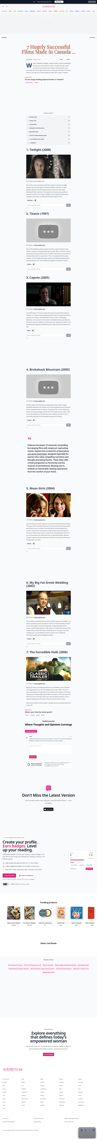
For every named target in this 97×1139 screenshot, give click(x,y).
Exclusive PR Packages (8, 1121)
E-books (36, 82)
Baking (61, 1079)
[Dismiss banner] (70, 762)
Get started (89, 868)
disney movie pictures (64, 969)
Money (42, 1095)
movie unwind (48, 965)
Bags (41, 1079)
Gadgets (83, 11)
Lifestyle (80, 1092)
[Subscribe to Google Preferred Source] (34, 764)
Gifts (60, 1089)
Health (4, 1092)
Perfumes (61, 1098)
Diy (67, 11)
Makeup (77, 11)
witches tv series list (81, 969)
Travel (10, 11)
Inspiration (32, 11)
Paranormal (25, 1098)
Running (80, 1098)
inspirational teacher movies (19, 969)
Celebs (42, 1082)
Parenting (61, 11)
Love (4, 1095)
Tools (4, 1108)
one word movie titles (37, 454)
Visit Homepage (48, 1054)
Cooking (71, 11)
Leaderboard (73, 868)
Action (27, 715)
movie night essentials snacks (65, 965)
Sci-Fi (42, 715)
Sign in (33, 879)
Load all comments (31, 731)
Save (60, 59)
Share (67, 59)
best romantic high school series (42, 969)
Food (15, 11)
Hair (79, 1089)
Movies (50, 11)
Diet (4, 1085)
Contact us (5, 1118)
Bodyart (5, 1082)
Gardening (43, 1089)
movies (4, 37)
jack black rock (83, 965)
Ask (68, 205)
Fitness (61, 1085)
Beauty (80, 1079)
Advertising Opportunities (72, 1118)
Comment (33, 757)
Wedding (61, 1105)
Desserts (45, 11)
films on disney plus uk (32, 965)
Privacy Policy (37, 1121)
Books (23, 1082)
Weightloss (20, 11)
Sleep (41, 1102)
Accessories (6, 1079)
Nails (93, 11)
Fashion (39, 11)
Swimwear (4, 11)
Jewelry (88, 11)
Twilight (55, 11)
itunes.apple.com (39, 245)
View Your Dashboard (26, 876)
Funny (26, 11)
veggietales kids (48, 972)
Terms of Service (69, 1121)
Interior (42, 1092)
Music (79, 1095)
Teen (4, 1105)
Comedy (32, 715)
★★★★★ (92, 37)
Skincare (24, 1102)
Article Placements (39, 1118)
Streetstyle (62, 1102)
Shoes (4, 1102)
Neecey (30, 59)
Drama (38, 715)
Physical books (29, 82)
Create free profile (9, 875)
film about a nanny (15, 965)
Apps (23, 1079)
